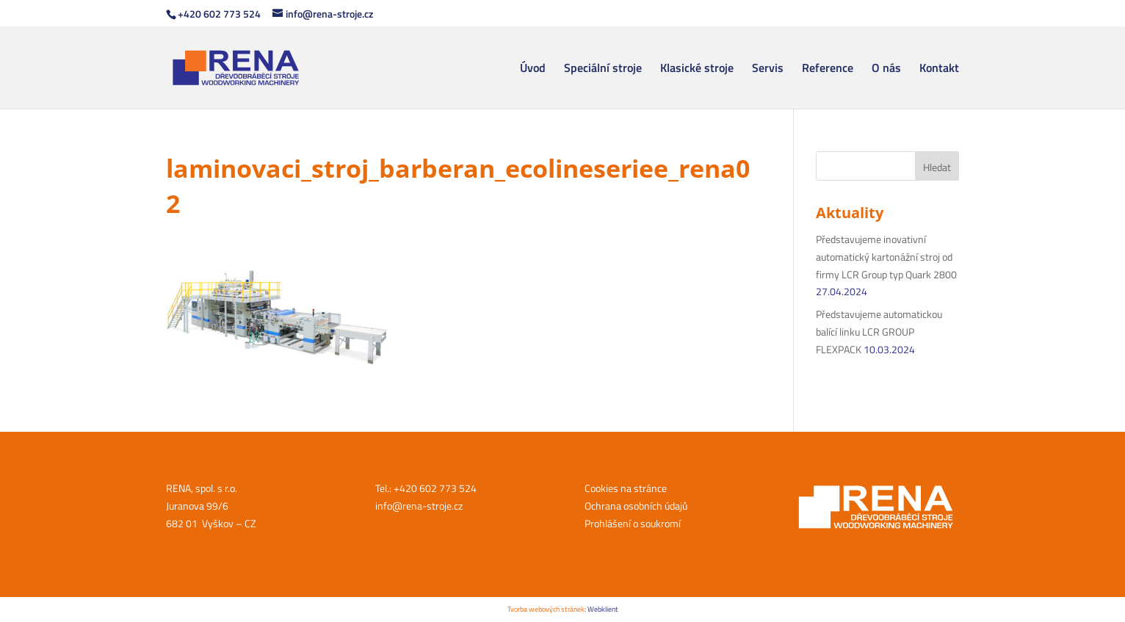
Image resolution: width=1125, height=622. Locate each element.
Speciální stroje (603, 69)
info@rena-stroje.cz (419, 505)
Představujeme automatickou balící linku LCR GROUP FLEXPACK (879, 331)
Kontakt (939, 69)
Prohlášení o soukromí (633, 523)
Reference (827, 69)
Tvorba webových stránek (546, 609)
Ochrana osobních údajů (636, 505)
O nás (886, 69)
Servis (768, 69)
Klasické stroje (697, 69)
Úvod (533, 69)
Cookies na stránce (626, 488)
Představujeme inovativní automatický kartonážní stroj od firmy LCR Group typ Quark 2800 (886, 256)
